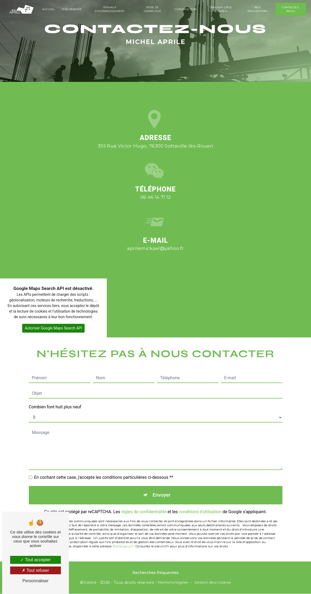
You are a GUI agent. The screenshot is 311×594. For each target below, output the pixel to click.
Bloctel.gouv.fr (123, 534)
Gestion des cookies (212, 582)
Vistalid (89, 582)
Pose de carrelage (152, 9)
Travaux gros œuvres (220, 9)
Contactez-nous (290, 9)
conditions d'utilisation (200, 499)
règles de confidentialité (144, 499)
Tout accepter (35, 559)
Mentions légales (173, 582)
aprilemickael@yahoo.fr (155, 235)
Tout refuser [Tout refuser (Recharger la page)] (35, 570)
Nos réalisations (257, 9)
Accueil (49, 9)
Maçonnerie (72, 9)
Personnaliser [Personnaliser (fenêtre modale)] (35, 581)
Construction (185, 9)
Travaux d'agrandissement (110, 9)
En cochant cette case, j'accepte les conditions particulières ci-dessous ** (103, 464)
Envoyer (161, 482)
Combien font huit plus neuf (55, 394)
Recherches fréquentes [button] (155, 572)
